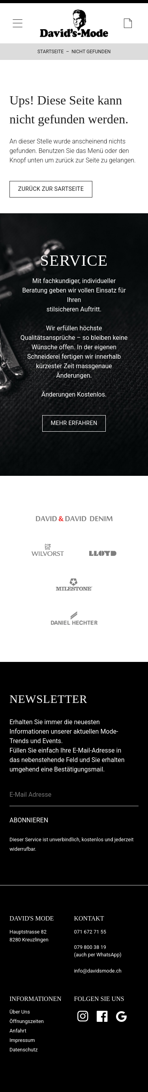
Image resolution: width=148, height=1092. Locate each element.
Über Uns (19, 1012)
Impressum (22, 1040)
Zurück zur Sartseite (51, 189)
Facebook (102, 1016)
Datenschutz (23, 1050)
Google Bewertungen (122, 1016)
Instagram (83, 1016)
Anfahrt (17, 1031)
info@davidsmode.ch (98, 971)
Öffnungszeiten (26, 1021)
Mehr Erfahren (74, 423)
